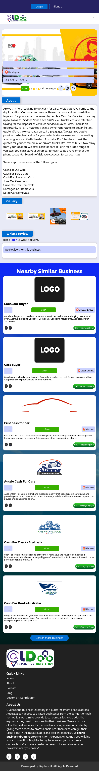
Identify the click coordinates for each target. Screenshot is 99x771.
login (14, 239)
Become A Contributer (20, 697)
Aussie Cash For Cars (19, 481)
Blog (9, 693)
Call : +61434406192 (84, 328)
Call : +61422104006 (84, 444)
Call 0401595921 (48, 88)
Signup (57, 6)
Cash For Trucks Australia (23, 542)
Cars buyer (12, 364)
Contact (11, 688)
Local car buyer (16, 304)
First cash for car (17, 423)
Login (39, 6)
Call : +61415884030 (84, 505)
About (10, 683)
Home (10, 678)
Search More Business (49, 637)
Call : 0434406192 (85, 566)
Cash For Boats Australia (22, 603)
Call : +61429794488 (84, 386)
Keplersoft (45, 766)
